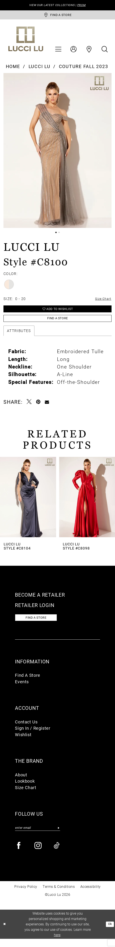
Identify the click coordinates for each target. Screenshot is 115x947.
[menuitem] (58, 51)
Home (13, 68)
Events (22, 689)
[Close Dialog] (5, 932)
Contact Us (26, 729)
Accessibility (90, 895)
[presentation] (28, 503)
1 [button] (55, 235)
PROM (86, 5)
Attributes (19, 336)
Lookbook (25, 788)
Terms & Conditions (59, 895)
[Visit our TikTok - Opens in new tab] (56, 854)
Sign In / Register (32, 735)
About (21, 782)
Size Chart (25, 795)
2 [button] (59, 235)
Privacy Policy (25, 895)
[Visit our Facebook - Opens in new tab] (19, 854)
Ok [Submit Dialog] (109, 932)
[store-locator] (57, 16)
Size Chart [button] (101, 301)
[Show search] (104, 51)
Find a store (39, 624)
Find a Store (57, 323)
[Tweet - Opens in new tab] (29, 407)
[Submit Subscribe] (58, 835)
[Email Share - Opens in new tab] (47, 407)
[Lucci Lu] (25, 41)
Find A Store (27, 682)
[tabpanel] (57, 152)
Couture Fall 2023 (83, 68)
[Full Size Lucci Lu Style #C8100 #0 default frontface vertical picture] (57, 152)
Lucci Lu (39, 68)
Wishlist (23, 742)
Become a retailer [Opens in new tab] (40, 600)
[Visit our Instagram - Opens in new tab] (38, 854)
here (57, 943)
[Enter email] (37, 835)
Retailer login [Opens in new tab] (34, 611)
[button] (58, 51)
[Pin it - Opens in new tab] (38, 407)
